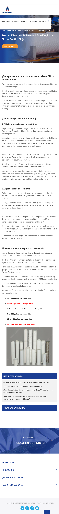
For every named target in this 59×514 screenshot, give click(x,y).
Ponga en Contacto (30, 443)
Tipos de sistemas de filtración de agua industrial (22, 386)
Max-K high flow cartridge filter (20, 303)
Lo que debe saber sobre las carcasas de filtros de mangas (26, 382)
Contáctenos (44, 21)
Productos (15, 21)
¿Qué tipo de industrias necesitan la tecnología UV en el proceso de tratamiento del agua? (28, 391)
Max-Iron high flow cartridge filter (21, 324)
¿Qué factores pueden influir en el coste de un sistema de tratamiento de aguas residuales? (25, 397)
